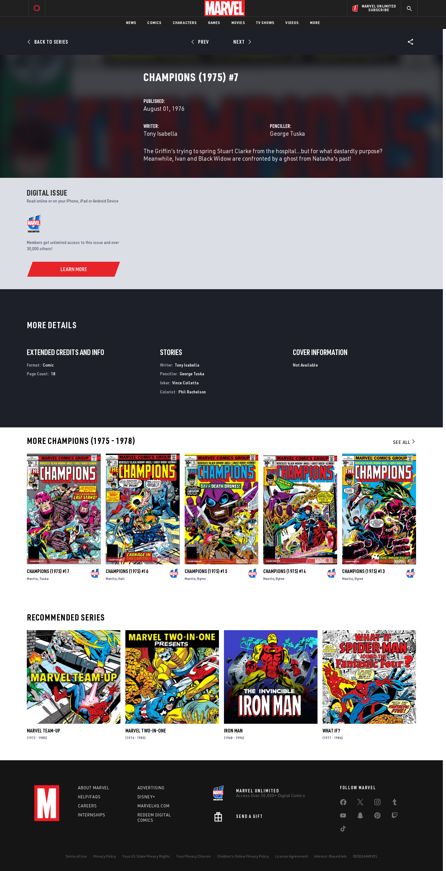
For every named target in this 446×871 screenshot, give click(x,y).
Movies (238, 22)
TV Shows (265, 22)
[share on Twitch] (394, 817)
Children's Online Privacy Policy (243, 856)
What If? (331, 730)
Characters (185, 22)
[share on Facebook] (343, 803)
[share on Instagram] (377, 803)
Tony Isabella (160, 133)
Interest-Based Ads (330, 856)
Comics (154, 22)
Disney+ (146, 796)
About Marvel (93, 787)
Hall (121, 578)
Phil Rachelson (192, 391)
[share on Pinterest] (377, 817)
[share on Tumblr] (394, 803)
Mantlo (32, 578)
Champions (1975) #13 (363, 571)
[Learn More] (73, 269)
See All (404, 442)
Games (214, 22)
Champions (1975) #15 (206, 571)
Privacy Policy (104, 856)
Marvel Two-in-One (145, 730)
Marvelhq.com (154, 805)
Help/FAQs (89, 796)
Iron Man (233, 730)
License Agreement (291, 856)
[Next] (241, 42)
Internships (91, 814)
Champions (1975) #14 (284, 571)
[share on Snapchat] (360, 817)
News (131, 22)
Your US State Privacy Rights (146, 856)
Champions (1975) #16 (127, 571)
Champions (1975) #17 (48, 571)
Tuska (44, 578)
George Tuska (287, 133)
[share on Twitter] (360, 803)
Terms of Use (76, 856)
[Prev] (201, 42)
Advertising (151, 787)
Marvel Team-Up (43, 730)
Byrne (201, 578)
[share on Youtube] (343, 817)
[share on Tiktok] (343, 830)
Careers (87, 805)
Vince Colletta (185, 382)
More (315, 22)
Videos (291, 22)
